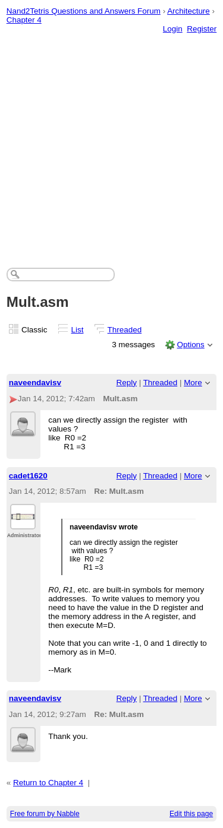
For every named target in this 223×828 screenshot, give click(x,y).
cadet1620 (28, 475)
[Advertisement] (111, 138)
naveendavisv (35, 382)
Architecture (188, 11)
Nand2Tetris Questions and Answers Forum (84, 11)
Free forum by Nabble (45, 814)
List (77, 329)
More (193, 382)
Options (190, 344)
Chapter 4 (24, 19)
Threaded (125, 329)
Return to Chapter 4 (48, 782)
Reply (127, 382)
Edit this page (191, 814)
